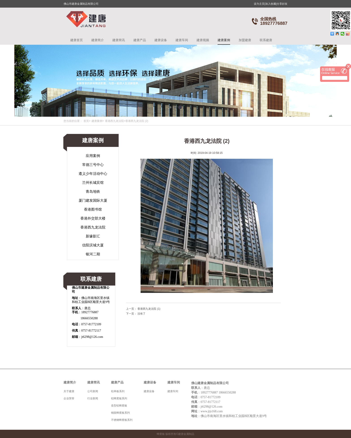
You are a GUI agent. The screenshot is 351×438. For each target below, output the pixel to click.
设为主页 (259, 3)
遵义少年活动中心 (93, 174)
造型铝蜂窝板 (119, 405)
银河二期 (93, 254)
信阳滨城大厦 (93, 245)
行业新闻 (92, 398)
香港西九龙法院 (114, 121)
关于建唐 (69, 391)
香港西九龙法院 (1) (148, 308)
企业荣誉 (69, 398)
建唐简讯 (118, 40)
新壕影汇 (93, 236)
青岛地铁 (93, 191)
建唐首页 (76, 40)
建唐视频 (203, 40)
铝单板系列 (117, 391)
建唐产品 (139, 40)
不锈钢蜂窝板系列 (122, 420)
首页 (86, 121)
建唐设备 (160, 40)
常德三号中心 (93, 165)
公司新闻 (92, 391)
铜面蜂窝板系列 (120, 412)
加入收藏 (271, 3)
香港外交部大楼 (92, 218)
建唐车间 (182, 40)
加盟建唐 (245, 40)
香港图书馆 (93, 209)
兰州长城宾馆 (93, 182)
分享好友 (282, 3)
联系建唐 (266, 40)
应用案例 (93, 156)
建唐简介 (97, 40)
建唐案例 (224, 40)
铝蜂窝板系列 (119, 398)
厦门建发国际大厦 (93, 200)
